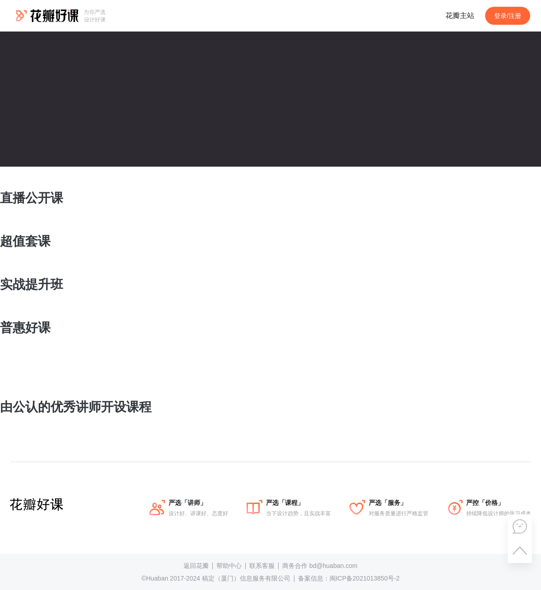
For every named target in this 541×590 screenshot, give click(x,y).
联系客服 (262, 565)
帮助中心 (229, 565)
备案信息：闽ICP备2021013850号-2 (349, 578)
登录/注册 (507, 15)
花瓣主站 (459, 15)
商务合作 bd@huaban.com (320, 565)
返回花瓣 (196, 565)
